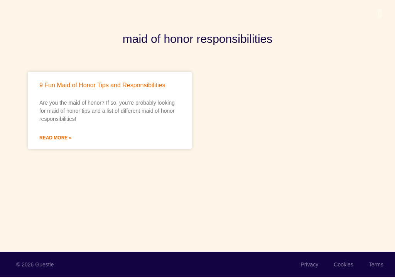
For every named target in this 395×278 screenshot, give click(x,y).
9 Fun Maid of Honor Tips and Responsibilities (102, 85)
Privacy (309, 264)
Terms (376, 264)
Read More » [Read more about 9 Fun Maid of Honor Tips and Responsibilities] (55, 138)
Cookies (343, 264)
